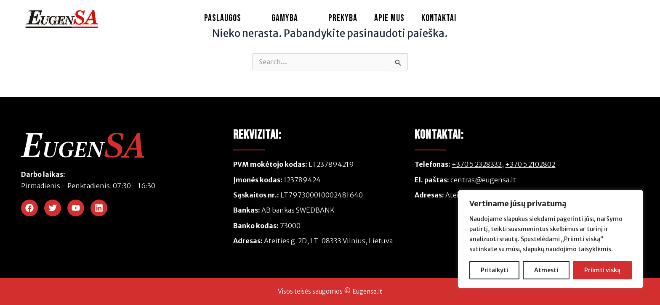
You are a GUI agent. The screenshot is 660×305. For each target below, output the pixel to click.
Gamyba (291, 18)
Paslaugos (229, 18)
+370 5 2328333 (477, 164)
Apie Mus (389, 18)
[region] (550, 239)
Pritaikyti (494, 270)
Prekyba (342, 18)
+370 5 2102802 (530, 164)
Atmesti (546, 270)
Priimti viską (602, 270)
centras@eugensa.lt (483, 180)
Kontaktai (438, 18)
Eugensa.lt (367, 291)
